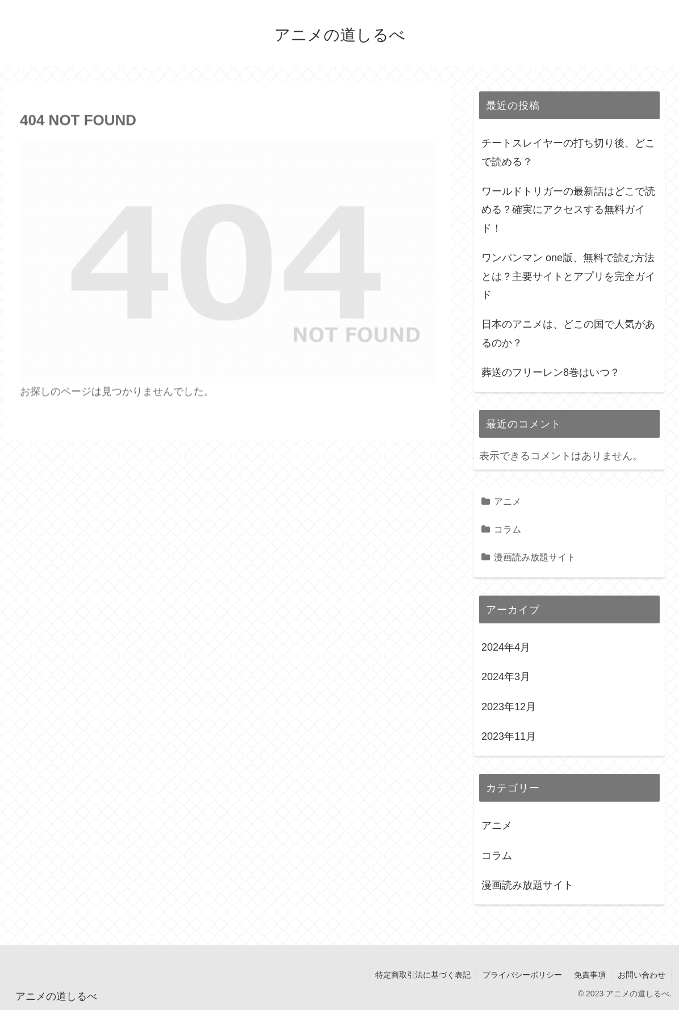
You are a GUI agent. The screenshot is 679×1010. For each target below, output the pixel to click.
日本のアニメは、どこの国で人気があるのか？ (568, 333)
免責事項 (590, 974)
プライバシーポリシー (522, 974)
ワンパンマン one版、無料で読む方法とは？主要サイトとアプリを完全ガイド (568, 276)
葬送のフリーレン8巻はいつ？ (550, 372)
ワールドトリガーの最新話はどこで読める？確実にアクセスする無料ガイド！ (568, 210)
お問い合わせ (641, 974)
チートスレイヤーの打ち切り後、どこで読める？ (568, 152)
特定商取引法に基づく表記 (423, 974)
